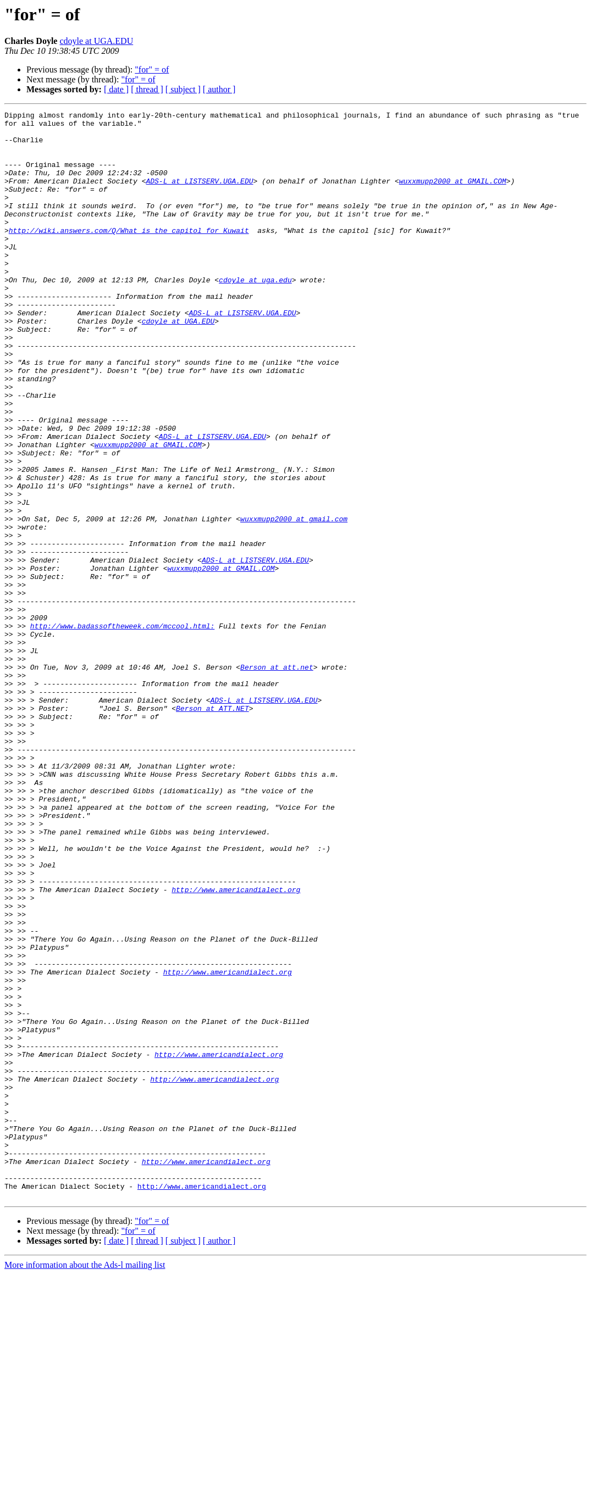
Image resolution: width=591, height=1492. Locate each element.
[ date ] (116, 89)
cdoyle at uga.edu (255, 314)
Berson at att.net (276, 779)
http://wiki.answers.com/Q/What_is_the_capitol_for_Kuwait (129, 255)
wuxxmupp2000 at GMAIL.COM (452, 196)
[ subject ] (183, 89)
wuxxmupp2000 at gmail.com (293, 601)
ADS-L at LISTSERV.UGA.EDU (199, 196)
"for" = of (152, 69)
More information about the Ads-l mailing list (84, 1482)
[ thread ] (147, 89)
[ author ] (219, 89)
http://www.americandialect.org (236, 1046)
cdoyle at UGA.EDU (96, 41)
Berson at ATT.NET (212, 828)
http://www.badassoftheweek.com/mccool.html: (122, 729)
